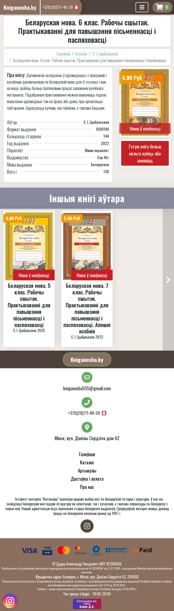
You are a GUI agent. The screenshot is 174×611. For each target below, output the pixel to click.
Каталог (81, 53)
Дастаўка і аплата (87, 478)
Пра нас (87, 486)
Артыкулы (87, 470)
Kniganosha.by (87, 359)
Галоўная (63, 53)
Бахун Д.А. (87, 604)
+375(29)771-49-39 (57, 7)
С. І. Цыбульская (105, 53)
